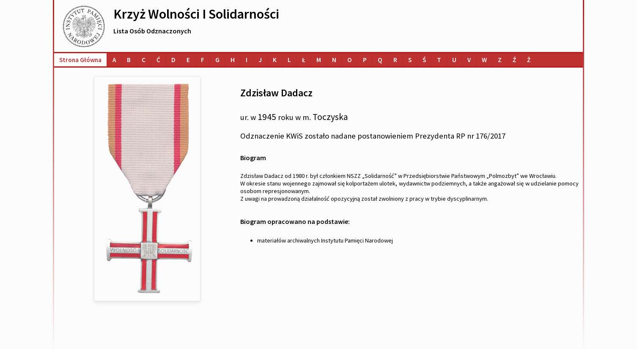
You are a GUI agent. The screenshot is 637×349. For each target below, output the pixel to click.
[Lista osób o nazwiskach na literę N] (334, 59)
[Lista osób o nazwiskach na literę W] (484, 59)
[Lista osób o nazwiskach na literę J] (260, 59)
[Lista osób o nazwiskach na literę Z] (500, 59)
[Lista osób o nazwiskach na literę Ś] (424, 59)
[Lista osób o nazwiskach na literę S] (410, 59)
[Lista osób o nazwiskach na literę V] (469, 59)
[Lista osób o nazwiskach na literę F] (202, 59)
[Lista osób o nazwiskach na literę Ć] (158, 59)
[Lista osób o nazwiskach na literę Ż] (528, 59)
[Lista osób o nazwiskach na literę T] (439, 59)
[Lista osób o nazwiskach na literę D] (173, 59)
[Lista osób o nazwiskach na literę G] (217, 59)
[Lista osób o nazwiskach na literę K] (275, 59)
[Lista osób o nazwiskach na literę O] (349, 59)
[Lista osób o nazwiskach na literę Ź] (514, 59)
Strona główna (80, 60)
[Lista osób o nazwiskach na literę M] (318, 59)
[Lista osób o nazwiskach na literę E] (188, 59)
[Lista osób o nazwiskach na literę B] (129, 59)
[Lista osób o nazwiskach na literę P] (365, 59)
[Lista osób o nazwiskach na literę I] (247, 59)
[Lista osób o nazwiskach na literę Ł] (303, 59)
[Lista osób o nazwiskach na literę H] (232, 59)
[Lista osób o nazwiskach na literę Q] (380, 59)
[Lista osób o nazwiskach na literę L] (289, 59)
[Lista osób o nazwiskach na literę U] (454, 59)
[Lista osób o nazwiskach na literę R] (395, 59)
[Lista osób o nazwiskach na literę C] (144, 59)
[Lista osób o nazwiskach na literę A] (114, 59)
